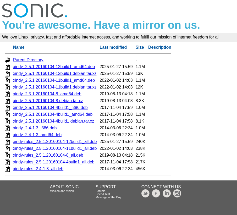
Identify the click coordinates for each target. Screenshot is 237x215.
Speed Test (103, 194)
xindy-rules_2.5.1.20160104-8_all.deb (48, 155)
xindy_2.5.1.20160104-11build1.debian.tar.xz (54, 87)
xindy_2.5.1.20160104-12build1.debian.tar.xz (54, 73)
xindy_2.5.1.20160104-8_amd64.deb (47, 94)
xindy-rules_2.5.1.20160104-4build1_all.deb (53, 162)
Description (159, 47)
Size (140, 47)
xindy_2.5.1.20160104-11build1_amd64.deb (54, 80)
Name (19, 47)
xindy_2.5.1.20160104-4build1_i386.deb (50, 107)
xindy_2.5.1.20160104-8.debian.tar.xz (48, 100)
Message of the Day (108, 197)
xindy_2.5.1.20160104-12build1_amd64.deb (54, 66)
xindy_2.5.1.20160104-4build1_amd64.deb (52, 114)
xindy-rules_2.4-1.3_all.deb (38, 169)
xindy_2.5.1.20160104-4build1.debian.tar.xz (53, 121)
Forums (100, 190)
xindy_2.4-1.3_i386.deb (35, 128)
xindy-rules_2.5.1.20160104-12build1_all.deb (55, 141)
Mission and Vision (62, 190)
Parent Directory (28, 60)
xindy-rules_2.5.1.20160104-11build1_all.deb (55, 148)
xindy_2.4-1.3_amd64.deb (37, 135)
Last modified (113, 47)
